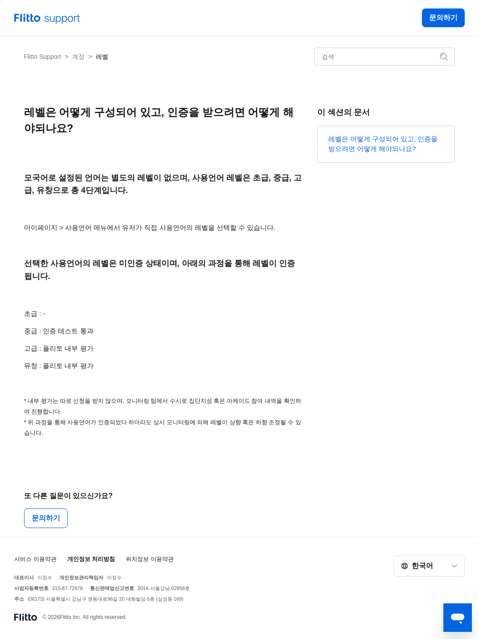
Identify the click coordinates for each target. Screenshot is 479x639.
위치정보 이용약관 (150, 559)
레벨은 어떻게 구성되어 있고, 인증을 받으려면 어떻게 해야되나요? (383, 144)
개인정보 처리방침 (91, 559)
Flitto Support (42, 56)
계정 (78, 56)
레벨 (102, 56)
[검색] (384, 57)
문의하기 (443, 17)
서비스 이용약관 (35, 559)
